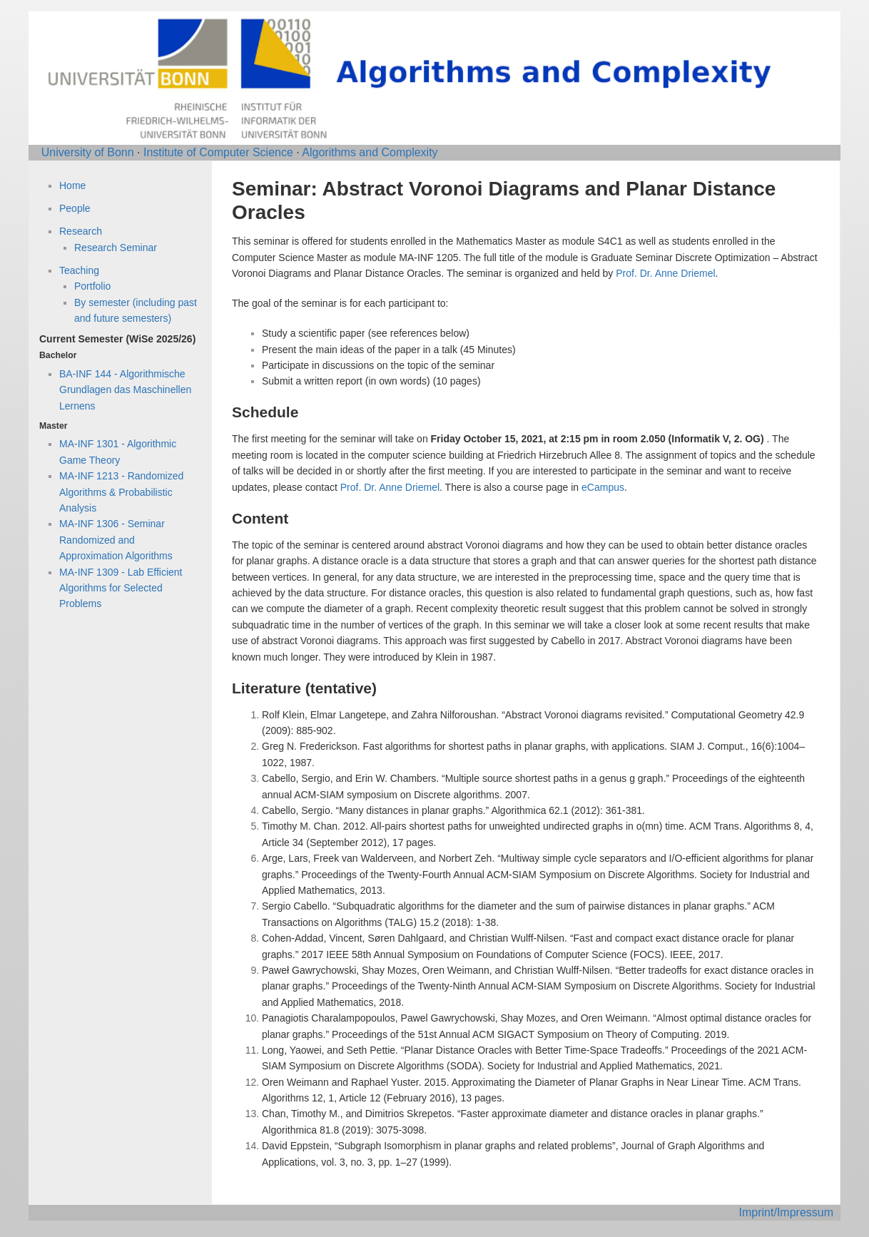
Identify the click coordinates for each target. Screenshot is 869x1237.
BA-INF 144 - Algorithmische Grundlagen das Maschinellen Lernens (125, 390)
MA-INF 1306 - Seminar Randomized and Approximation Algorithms (116, 539)
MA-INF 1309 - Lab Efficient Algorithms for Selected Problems (120, 588)
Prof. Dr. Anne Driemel (665, 273)
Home (72, 185)
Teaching (79, 270)
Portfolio (92, 286)
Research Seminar (115, 247)
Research (80, 231)
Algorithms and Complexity (369, 152)
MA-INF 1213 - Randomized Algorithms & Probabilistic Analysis (121, 492)
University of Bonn (87, 152)
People (75, 208)
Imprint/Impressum (786, 1212)
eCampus (602, 487)
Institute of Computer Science (218, 152)
